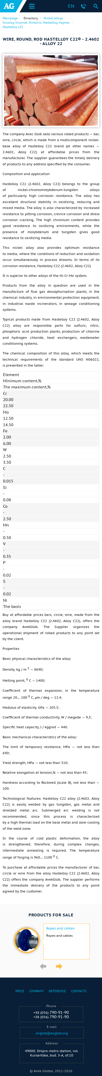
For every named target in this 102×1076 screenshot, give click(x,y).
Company (36, 991)
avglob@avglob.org (52, 1033)
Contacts (79, 991)
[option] (51, 942)
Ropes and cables (60, 928)
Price (19, 991)
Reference (57, 991)
